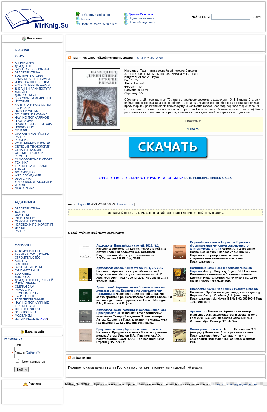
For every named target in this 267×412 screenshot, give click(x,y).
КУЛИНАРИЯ (24, 107)
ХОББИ (20, 169)
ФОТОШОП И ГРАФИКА (31, 114)
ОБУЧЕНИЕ (23, 214)
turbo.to (193, 129)
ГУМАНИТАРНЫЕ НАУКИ (32, 78)
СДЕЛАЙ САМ (24, 286)
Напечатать (125, 204)
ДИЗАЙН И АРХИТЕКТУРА (33, 88)
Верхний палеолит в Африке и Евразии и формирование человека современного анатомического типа (220, 245)
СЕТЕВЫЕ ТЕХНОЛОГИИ (32, 146)
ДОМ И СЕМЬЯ (25, 95)
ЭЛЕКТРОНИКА (25, 312)
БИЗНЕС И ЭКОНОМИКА (32, 69)
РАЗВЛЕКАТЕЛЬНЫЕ (29, 299)
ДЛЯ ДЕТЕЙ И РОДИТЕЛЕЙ (34, 280)
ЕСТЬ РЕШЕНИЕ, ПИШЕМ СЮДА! (208, 177)
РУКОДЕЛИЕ (23, 289)
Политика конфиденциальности (235, 384)
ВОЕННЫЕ (22, 264)
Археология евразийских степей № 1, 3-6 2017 (130, 268)
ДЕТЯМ (20, 211)
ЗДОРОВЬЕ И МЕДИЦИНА (33, 98)
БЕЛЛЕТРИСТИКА (27, 72)
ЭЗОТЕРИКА (23, 178)
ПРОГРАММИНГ (26, 120)
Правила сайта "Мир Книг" (98, 23)
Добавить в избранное (96, 14)
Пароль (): (27, 352)
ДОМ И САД (23, 276)
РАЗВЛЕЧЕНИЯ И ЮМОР (32, 143)
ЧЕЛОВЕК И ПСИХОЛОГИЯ (34, 224)
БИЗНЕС (21, 260)
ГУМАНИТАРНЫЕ (27, 270)
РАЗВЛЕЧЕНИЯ (25, 218)
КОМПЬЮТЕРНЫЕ (27, 293)
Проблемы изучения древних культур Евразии (224, 288)
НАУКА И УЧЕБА (26, 111)
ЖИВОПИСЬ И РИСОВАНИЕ (34, 181)
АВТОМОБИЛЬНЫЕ (28, 251)
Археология (198, 311)
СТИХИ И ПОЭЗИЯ (28, 149)
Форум (85, 19)
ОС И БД (21, 130)
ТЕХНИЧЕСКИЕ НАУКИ (31, 165)
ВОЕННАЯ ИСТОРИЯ (29, 75)
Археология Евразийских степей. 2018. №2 (127, 245)
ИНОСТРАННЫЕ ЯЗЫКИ (32, 82)
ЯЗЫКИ (20, 227)
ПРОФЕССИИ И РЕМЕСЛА (33, 124)
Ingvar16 (84, 204)
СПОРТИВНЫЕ (25, 283)
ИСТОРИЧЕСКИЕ (27, 318)
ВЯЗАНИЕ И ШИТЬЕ (29, 267)
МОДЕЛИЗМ (23, 315)
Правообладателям (139, 22)
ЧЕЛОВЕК (22, 185)
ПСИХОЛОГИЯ (25, 127)
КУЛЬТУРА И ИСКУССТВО (33, 104)
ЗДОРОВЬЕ (23, 273)
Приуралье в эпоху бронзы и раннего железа (129, 329)
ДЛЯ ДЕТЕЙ (23, 66)
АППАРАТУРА (24, 62)
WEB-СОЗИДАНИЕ (28, 175)
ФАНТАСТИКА (24, 188)
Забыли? (33, 352)
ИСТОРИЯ (22, 101)
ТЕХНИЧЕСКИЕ (26, 305)
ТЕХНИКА (21, 162)
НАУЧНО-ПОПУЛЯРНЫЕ (32, 302)
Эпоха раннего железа (206, 329)
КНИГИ (141, 57)
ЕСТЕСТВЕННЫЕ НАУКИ (32, 85)
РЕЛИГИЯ (22, 140)
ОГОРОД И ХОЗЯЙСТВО (32, 133)
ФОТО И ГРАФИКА (27, 309)
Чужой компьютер (32, 361)
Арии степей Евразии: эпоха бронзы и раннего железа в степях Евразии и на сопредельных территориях (130, 290)
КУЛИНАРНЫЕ (25, 296)
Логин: (18, 345)
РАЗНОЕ (21, 136)
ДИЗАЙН (21, 91)
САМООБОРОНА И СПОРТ (33, 159)
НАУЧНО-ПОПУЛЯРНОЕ (32, 117)
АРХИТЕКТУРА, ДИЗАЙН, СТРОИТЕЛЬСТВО (32, 256)
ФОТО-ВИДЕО (25, 172)
